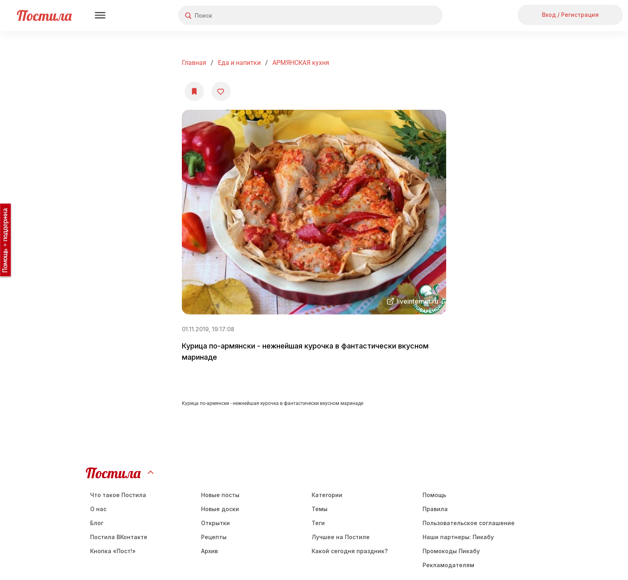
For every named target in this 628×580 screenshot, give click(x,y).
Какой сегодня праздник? (350, 551)
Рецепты (214, 537)
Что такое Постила (118, 494)
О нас (98, 508)
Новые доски (220, 508)
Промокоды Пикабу (451, 551)
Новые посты (220, 494)
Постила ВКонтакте (118, 537)
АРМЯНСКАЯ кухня (300, 62)
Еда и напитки (239, 62)
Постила (44, 15)
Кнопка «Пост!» (113, 551)
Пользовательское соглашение (469, 523)
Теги (318, 523)
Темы (320, 508)
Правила (435, 508)
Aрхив (209, 551)
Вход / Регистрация (570, 14)
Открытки (215, 523)
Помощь (434, 494)
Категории (327, 494)
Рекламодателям (448, 565)
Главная (194, 62)
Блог (96, 523)
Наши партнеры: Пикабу (458, 537)
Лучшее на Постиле (341, 537)
